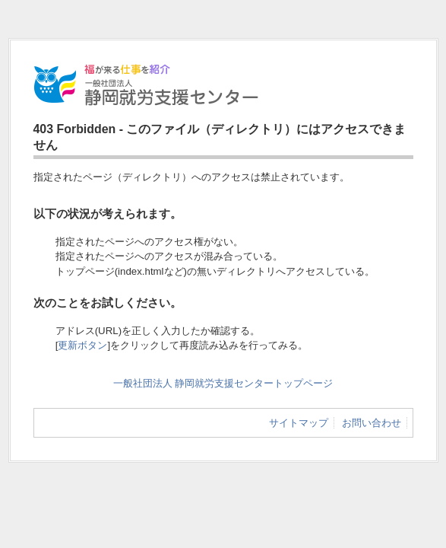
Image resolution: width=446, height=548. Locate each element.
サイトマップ (298, 423)
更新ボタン (82, 345)
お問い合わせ (371, 423)
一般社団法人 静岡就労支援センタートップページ (223, 383)
